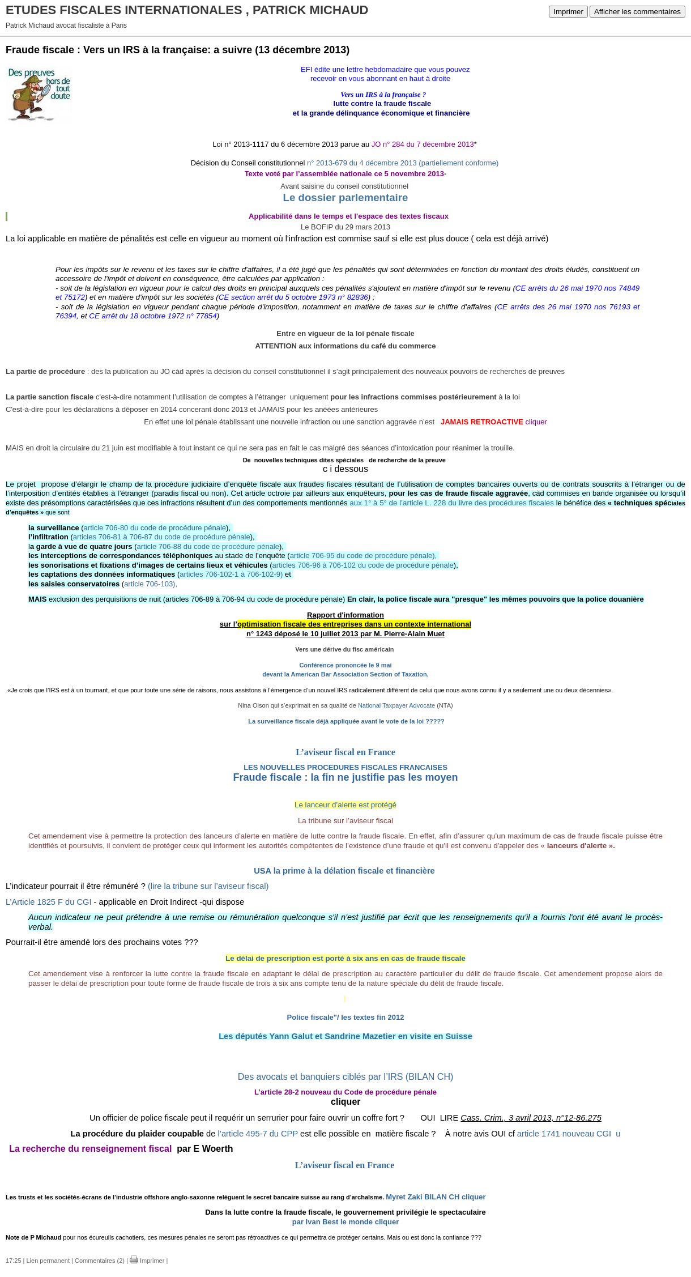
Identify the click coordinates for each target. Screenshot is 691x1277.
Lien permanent (48, 1260)
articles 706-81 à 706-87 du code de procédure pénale (161, 537)
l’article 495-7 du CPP (257, 1133)
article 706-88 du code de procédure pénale (208, 546)
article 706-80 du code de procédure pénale (155, 527)
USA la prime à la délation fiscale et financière (344, 870)
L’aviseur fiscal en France (345, 752)
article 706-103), (150, 584)
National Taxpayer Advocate (396, 705)
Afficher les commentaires (637, 11)
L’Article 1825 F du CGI (49, 901)
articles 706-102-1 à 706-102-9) (231, 574)
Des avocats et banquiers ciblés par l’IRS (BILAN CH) (346, 1077)
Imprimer (568, 11)
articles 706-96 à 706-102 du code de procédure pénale (363, 565)
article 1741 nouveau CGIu (569, 1133)
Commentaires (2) (100, 1260)
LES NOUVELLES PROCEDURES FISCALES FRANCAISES (345, 767)
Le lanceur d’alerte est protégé (345, 805)
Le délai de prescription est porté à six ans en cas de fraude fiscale (345, 958)
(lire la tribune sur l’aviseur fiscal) (208, 886)
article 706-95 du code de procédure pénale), (363, 555)
